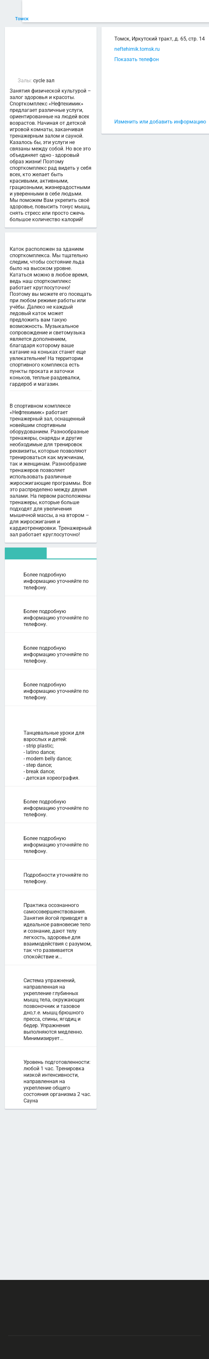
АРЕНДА (108, 11)
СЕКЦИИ (86, 11)
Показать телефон (110, 59)
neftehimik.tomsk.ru (111, 49)
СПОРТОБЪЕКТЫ (167, 11)
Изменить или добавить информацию (134, 122)
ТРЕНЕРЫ (132, 11)
